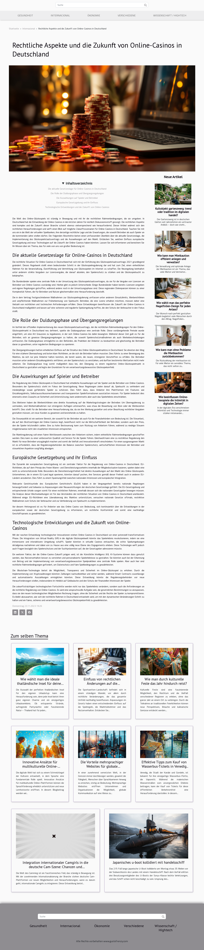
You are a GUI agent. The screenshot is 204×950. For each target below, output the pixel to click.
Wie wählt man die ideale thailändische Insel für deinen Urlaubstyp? (40, 683)
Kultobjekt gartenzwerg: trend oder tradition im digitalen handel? (173, 212)
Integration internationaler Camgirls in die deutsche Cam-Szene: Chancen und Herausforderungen (55, 866)
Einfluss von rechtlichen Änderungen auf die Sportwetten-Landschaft (102, 683)
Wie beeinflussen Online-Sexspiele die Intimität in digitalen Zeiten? (173, 400)
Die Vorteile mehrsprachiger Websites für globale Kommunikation (102, 766)
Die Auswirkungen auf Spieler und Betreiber (77, 198)
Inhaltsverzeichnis (79, 183)
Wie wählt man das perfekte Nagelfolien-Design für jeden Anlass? (173, 306)
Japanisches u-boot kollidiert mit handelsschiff (148, 862)
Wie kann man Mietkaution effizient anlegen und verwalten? (173, 259)
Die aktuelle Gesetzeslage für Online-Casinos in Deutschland (77, 188)
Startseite (14, 28)
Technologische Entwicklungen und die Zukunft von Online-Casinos (77, 207)
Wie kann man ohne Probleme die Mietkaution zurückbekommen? (173, 353)
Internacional (60, 15)
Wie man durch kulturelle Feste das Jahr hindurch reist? (164, 681)
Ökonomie (94, 15)
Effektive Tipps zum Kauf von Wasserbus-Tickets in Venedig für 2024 (164, 766)
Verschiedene (127, 15)
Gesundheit (25, 15)
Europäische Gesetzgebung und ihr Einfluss (77, 202)
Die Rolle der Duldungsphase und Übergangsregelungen (77, 193)
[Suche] (102, 5)
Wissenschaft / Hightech (169, 15)
